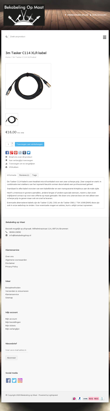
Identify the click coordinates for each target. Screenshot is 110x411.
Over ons (9, 256)
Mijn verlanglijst (12, 329)
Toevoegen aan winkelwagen (29, 144)
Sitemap (9, 297)
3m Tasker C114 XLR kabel (24, 57)
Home (8, 57)
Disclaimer (10, 263)
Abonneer (11, 358)
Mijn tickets (10, 325)
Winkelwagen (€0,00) (77, 15)
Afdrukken (11, 167)
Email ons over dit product (18, 157)
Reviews (24, 175)
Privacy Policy (11, 266)
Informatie (11, 175)
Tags (34, 175)
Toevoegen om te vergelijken (20, 163)
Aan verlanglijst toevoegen (19, 160)
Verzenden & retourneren (17, 291)
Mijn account (98, 15)
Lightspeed (53, 395)
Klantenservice (12, 294)
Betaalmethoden (12, 287)
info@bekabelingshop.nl (20, 235)
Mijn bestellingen (13, 322)
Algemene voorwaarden (16, 260)
